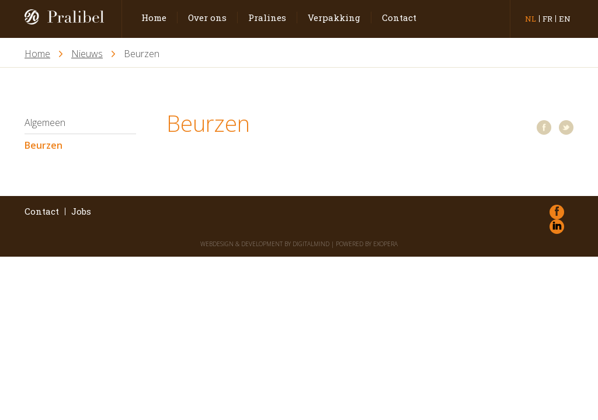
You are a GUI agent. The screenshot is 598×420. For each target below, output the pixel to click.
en (565, 18)
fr (547, 18)
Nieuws (87, 54)
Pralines (267, 17)
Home (153, 17)
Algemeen (45, 122)
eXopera (385, 244)
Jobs (81, 211)
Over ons (207, 17)
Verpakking (334, 17)
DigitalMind (311, 244)
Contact (399, 17)
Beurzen (43, 145)
